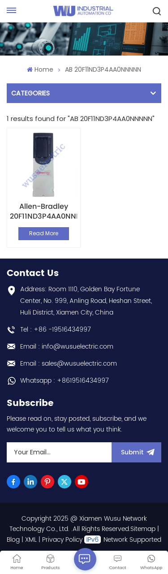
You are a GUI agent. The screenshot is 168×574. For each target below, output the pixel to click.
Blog (13, 540)
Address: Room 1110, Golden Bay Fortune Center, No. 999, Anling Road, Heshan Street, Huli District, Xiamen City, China (86, 301)
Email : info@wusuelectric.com (66, 346)
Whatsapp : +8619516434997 (64, 380)
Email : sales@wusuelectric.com (68, 363)
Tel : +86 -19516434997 (55, 329)
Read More (43, 233)
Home (40, 69)
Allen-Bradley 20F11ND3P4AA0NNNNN (43, 211)
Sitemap (142, 529)
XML (31, 540)
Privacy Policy (62, 540)
